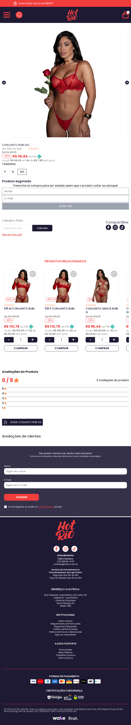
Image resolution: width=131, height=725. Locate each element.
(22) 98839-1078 (65, 561)
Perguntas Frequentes (65, 626)
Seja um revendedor (65, 634)
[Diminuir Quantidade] (9, 339)
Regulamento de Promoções (66, 623)
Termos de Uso (46, 506)
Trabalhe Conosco (65, 655)
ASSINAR (21, 497)
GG (22, 172)
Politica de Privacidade (65, 629)
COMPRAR (21, 348)
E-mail (7, 480)
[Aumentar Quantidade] (32, 339)
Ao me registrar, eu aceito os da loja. (35, 506)
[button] (65, 422)
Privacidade (65, 649)
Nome (7, 466)
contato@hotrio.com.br (65, 564)
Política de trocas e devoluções (65, 631)
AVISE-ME (65, 206)
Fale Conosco (65, 657)
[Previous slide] (4, 82)
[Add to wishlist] (33, 274)
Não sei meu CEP (12, 234)
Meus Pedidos (65, 652)
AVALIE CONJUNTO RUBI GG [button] (22, 422)
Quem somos (66, 620)
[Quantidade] (21, 339)
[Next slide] (127, 82)
